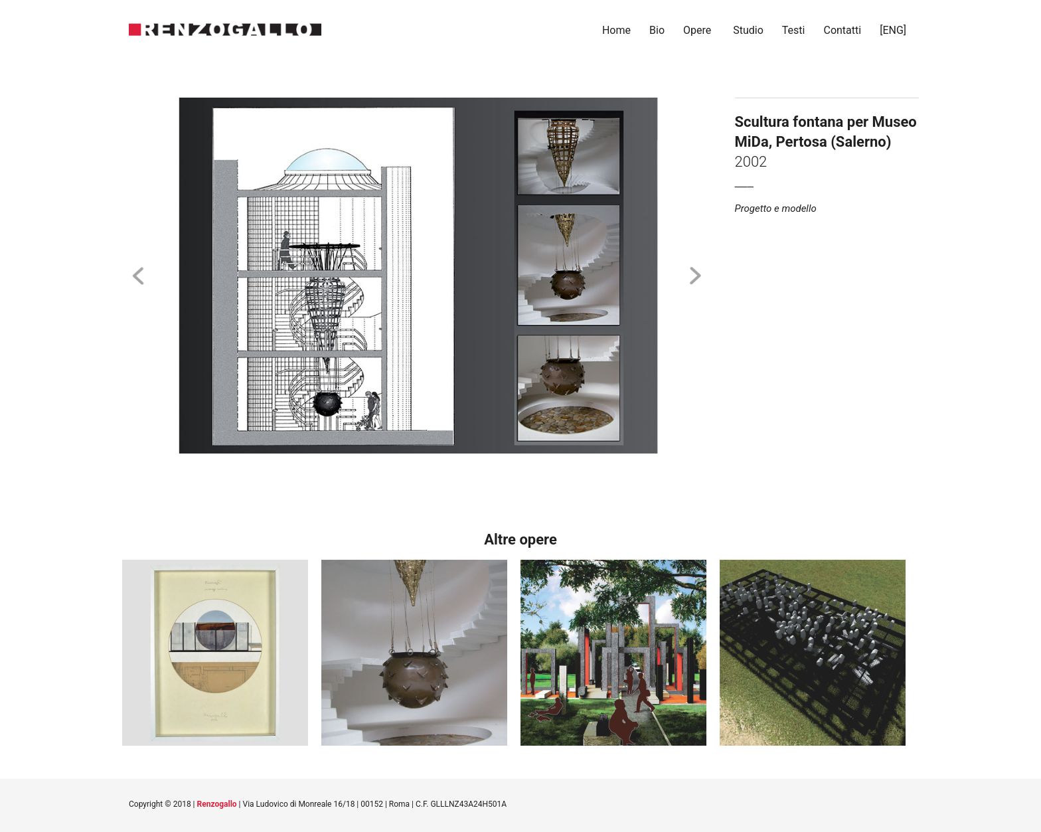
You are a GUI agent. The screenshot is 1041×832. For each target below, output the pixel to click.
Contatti (842, 30)
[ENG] (894, 30)
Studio (748, 30)
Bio (657, 30)
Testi (793, 30)
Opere (697, 30)
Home (616, 30)
